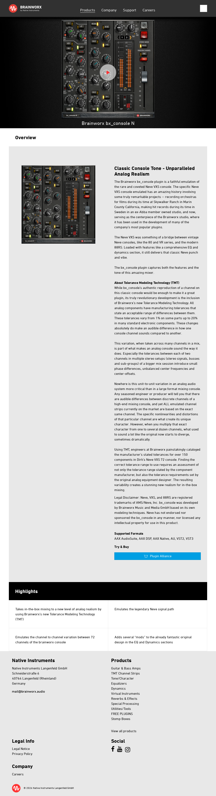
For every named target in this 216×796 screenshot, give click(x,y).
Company (109, 10)
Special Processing (125, 703)
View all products (123, 731)
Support (129, 10)
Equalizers (119, 683)
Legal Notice (21, 749)
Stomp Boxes (120, 719)
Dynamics (118, 688)
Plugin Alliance (160, 556)
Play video (108, 72)
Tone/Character (122, 678)
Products (87, 10)
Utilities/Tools (121, 709)
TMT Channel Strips (125, 673)
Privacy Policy (22, 754)
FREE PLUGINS (122, 714)
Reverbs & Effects (124, 698)
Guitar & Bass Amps (126, 668)
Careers (149, 10)
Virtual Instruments (125, 693)
